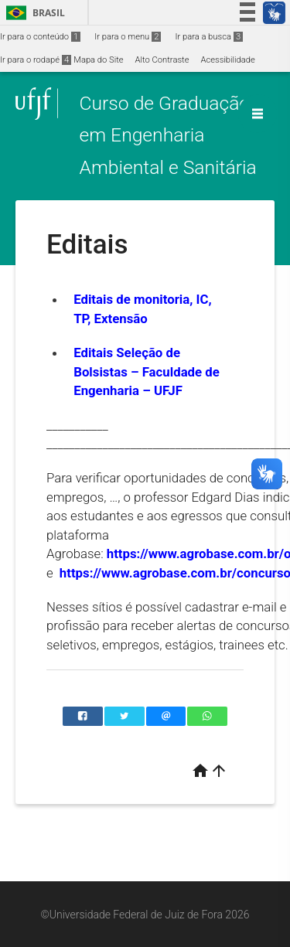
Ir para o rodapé (35, 60)
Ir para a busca (209, 37)
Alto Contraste (162, 60)
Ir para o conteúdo (40, 37)
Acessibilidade (227, 60)
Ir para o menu (127, 37)
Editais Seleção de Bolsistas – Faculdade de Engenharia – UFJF (146, 371)
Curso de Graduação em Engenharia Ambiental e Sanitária (167, 135)
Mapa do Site (98, 60)
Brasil (32, 12)
